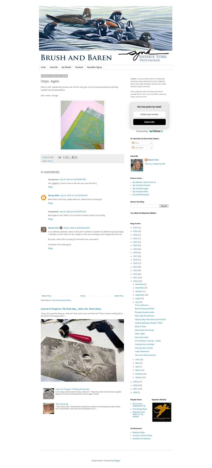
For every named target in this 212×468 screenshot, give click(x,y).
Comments (137, 148)
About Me (54, 67)
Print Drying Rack (140, 409)
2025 (135, 228)
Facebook (79, 67)
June (137, 360)
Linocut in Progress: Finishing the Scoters (72, 389)
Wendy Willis (53, 195)
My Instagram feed (140, 192)
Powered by (149, 131)
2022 (135, 238)
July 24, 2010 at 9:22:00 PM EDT (73, 212)
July (137, 302)
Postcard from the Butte (144, 344)
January (138, 377)
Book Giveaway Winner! (144, 309)
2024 (135, 231)
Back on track (140, 326)
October (138, 291)
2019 (135, 249)
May (137, 363)
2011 (135, 278)
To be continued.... (142, 305)
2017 (135, 256)
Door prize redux (141, 337)
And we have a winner (144, 348)
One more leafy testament (145, 355)
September (140, 295)
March (138, 370)
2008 (135, 385)
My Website (66, 67)
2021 (135, 242)
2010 (135, 281)
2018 (135, 253)
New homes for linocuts (144, 330)
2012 (135, 274)
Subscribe (149, 122)
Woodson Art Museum (142, 439)
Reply (50, 187)
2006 (135, 392)
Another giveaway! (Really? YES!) (149, 323)
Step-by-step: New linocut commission (150, 319)
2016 (135, 260)
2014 (135, 267)
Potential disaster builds (144, 312)
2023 (135, 235)
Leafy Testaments (142, 351)
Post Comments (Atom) (61, 300)
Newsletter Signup (94, 67)
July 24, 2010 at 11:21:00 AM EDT (74, 195)
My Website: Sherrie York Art (144, 182)
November (139, 288)
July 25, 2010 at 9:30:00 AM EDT (76, 228)
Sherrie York (53, 228)
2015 (135, 263)
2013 (135, 270)
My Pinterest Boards (141, 195)
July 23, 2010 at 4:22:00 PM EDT (73, 179)
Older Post (119, 296)
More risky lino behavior (144, 316)
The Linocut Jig (62, 404)
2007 (135, 389)
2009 (135, 382)
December (139, 284)
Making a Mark (139, 432)
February (139, 374)
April (137, 367)
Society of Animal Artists (142, 435)
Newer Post (46, 296)
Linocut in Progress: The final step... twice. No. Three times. (71, 309)
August (138, 298)
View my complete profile (155, 164)
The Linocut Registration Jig (139, 405)
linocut (50, 161)
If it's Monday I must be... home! (148, 341)
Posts (135, 143)
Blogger (117, 461)
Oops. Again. (140, 334)
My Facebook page (140, 188)
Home (43, 67)
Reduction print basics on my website (139, 414)
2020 (135, 245)
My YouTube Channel (141, 185)
